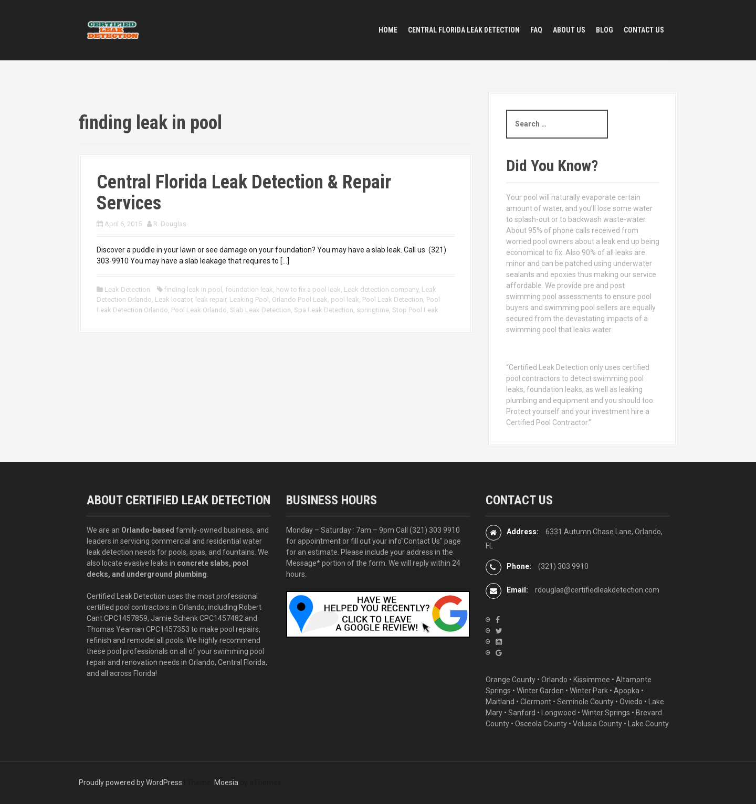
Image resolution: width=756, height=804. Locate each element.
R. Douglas (169, 224)
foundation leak (249, 289)
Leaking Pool (249, 299)
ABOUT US (569, 30)
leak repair (210, 299)
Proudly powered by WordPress (130, 782)
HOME (388, 30)
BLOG (604, 30)
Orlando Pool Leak (300, 299)
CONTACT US (644, 30)
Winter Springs (606, 712)
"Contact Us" (422, 541)
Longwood (558, 712)
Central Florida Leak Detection (464, 30)
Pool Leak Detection (392, 299)
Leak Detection (127, 289)
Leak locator (173, 299)
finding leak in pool (193, 289)
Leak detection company (381, 289)
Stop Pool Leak (415, 310)
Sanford (522, 712)
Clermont (535, 701)
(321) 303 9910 (435, 530)
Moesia (226, 782)
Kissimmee (591, 679)
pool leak (345, 299)
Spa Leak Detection (323, 310)
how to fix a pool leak (308, 289)
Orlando (554, 679)
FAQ (536, 30)
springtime (372, 310)
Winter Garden (540, 690)
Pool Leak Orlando (199, 310)
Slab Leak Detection (260, 310)
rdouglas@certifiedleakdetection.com (597, 590)
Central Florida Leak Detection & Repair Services (244, 192)
